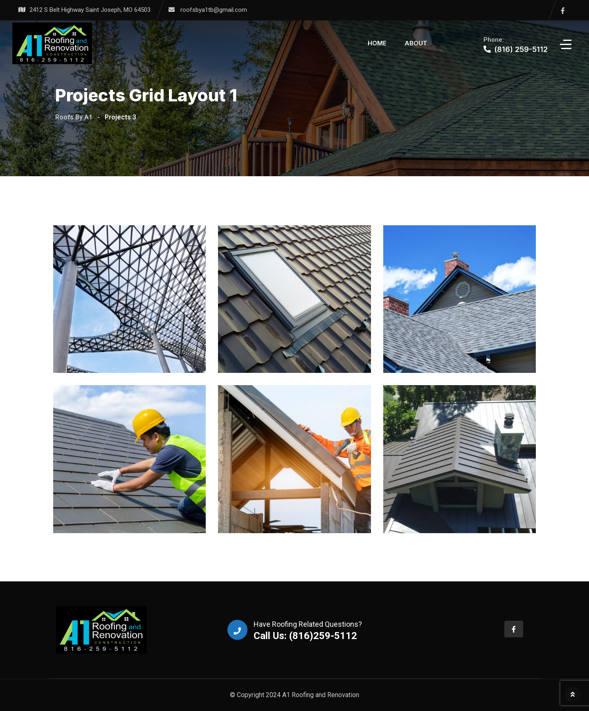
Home (377, 43)
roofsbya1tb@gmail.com (213, 9)
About (416, 43)
